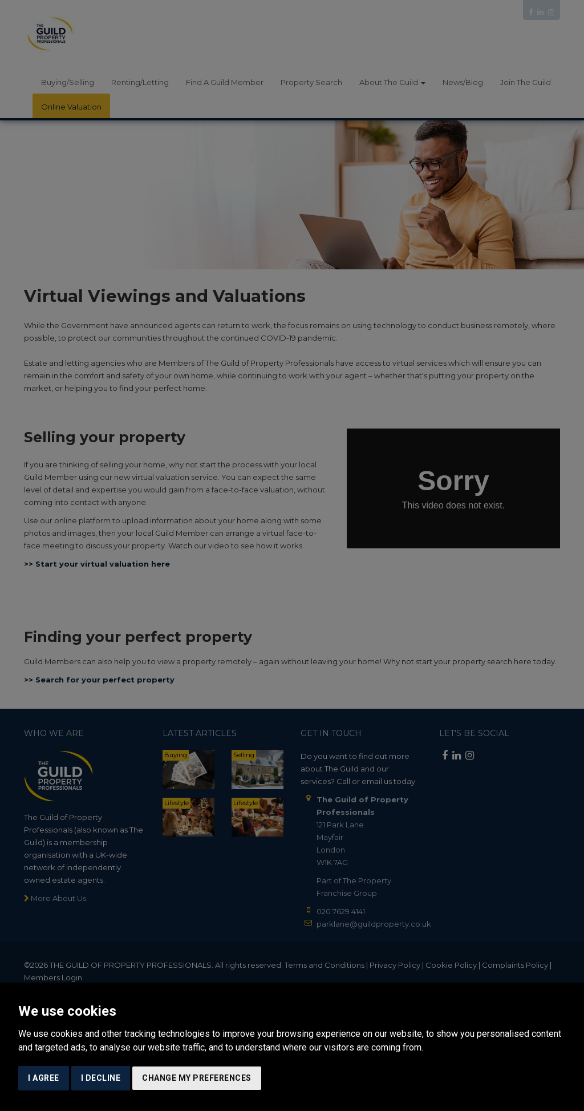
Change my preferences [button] (197, 1077)
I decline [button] (101, 1077)
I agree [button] (43, 1077)
